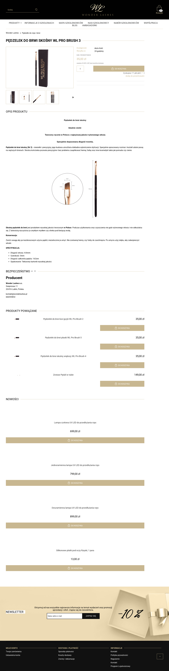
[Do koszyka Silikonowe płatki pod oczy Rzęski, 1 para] (75, 568)
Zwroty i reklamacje (66, 659)
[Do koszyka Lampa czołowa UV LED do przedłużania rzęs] (75, 440)
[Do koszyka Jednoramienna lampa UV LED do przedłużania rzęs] (75, 483)
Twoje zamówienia (13, 651)
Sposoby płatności (66, 651)
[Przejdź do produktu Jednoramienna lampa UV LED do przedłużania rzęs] (75, 459)
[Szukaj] (36, 9)
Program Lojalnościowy (120, 666)
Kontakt (114, 651)
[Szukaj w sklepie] (19, 9)
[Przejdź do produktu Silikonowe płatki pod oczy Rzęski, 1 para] (75, 544)
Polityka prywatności (119, 655)
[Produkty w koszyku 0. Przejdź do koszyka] (159, 9)
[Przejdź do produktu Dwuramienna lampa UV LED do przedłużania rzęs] (75, 502)
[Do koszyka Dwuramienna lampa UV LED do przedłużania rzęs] (75, 525)
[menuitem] (15, 23)
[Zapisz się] (91, 616)
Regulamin (115, 659)
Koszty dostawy (64, 655)
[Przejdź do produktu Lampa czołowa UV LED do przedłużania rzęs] (75, 416)
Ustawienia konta (13, 655)
